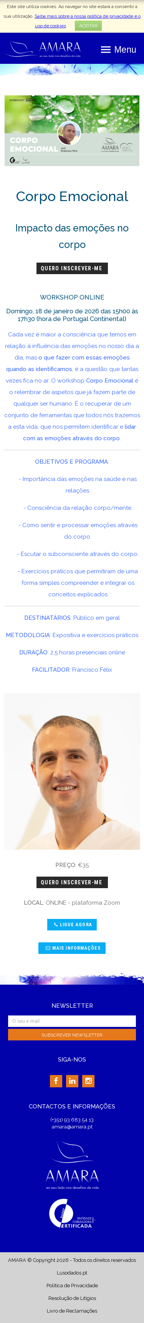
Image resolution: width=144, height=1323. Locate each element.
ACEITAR (88, 25)
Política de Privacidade (72, 1285)
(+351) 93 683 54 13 (72, 1120)
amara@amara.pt (72, 1126)
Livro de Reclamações (72, 1311)
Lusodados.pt (72, 1273)
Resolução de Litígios (72, 1298)
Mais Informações (72, 948)
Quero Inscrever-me (72, 268)
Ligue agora (72, 924)
